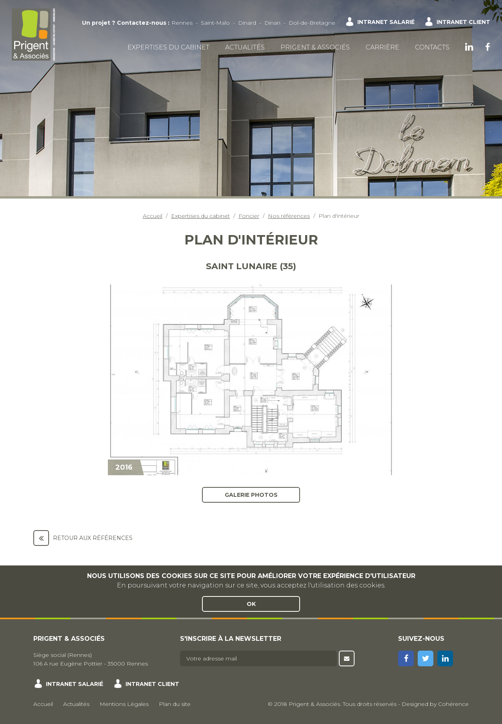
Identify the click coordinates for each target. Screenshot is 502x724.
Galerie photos (251, 494)
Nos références (289, 215)
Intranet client (463, 22)
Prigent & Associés (315, 47)
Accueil (152, 215)
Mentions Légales (124, 704)
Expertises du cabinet (168, 47)
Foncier (248, 215)
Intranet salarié (386, 22)
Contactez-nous (141, 22)
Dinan (272, 22)
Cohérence (453, 704)
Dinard (247, 22)
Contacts (432, 47)
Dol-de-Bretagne (312, 22)
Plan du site (175, 704)
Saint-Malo (215, 22)
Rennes (182, 22)
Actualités (245, 47)
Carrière (382, 47)
